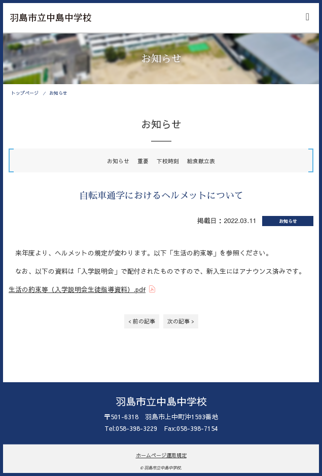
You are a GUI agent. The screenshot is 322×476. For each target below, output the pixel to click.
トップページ (25, 93)
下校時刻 (168, 161)
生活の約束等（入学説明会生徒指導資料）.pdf (77, 289)
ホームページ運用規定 (161, 455)
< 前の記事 (141, 321)
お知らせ (58, 93)
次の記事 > (180, 321)
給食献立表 (201, 161)
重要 (143, 161)
